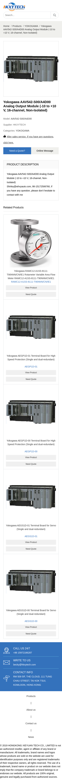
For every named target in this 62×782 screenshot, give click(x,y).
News (31, 737)
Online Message (45, 150)
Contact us (31, 723)
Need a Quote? (17, 150)
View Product (31, 288)
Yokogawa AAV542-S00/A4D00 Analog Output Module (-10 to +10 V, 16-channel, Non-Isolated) (29, 29)
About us (31, 709)
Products (16, 26)
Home (6, 26)
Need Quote (31, 294)
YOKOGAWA (31, 26)
